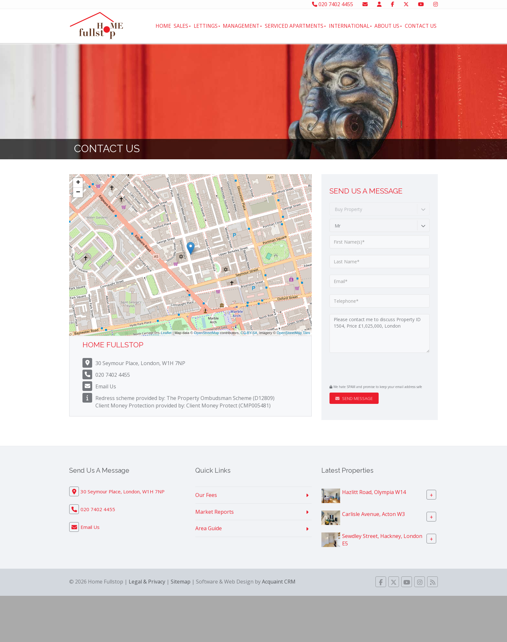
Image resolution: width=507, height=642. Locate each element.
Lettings (207, 25)
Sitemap (180, 581)
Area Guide (208, 528)
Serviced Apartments (295, 25)
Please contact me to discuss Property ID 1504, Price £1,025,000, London (379, 333)
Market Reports (214, 511)
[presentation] (368, 369)
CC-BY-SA (249, 333)
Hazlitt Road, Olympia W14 (374, 491)
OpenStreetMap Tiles (293, 333)
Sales (182, 25)
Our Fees (206, 495)
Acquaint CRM (279, 581)
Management (242, 25)
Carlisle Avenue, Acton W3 (373, 513)
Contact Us (421, 25)
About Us (388, 25)
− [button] (78, 192)
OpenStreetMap (206, 333)
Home (163, 25)
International (350, 25)
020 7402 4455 (332, 4)
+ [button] (78, 183)
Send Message (354, 398)
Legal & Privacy (147, 581)
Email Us (105, 386)
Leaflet (166, 333)
